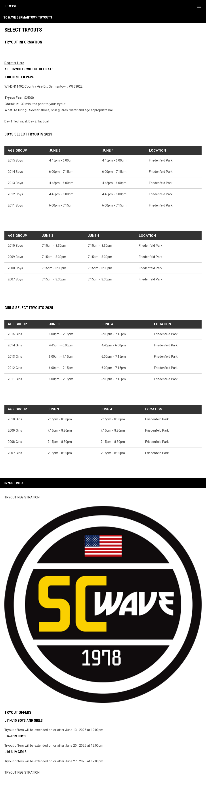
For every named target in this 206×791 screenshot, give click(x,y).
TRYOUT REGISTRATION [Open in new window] (22, 497)
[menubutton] (199, 6)
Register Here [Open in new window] (14, 63)
